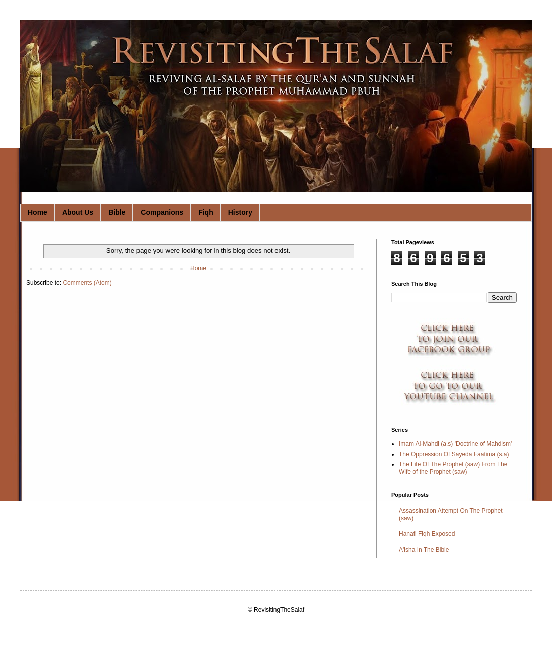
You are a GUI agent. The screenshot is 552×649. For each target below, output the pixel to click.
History (240, 212)
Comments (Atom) (87, 282)
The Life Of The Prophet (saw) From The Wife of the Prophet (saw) (453, 468)
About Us (77, 212)
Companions (162, 212)
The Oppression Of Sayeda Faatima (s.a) (454, 454)
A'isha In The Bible (424, 549)
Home (37, 212)
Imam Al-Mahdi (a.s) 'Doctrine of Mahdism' (455, 443)
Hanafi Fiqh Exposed (427, 533)
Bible (116, 212)
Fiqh (205, 212)
